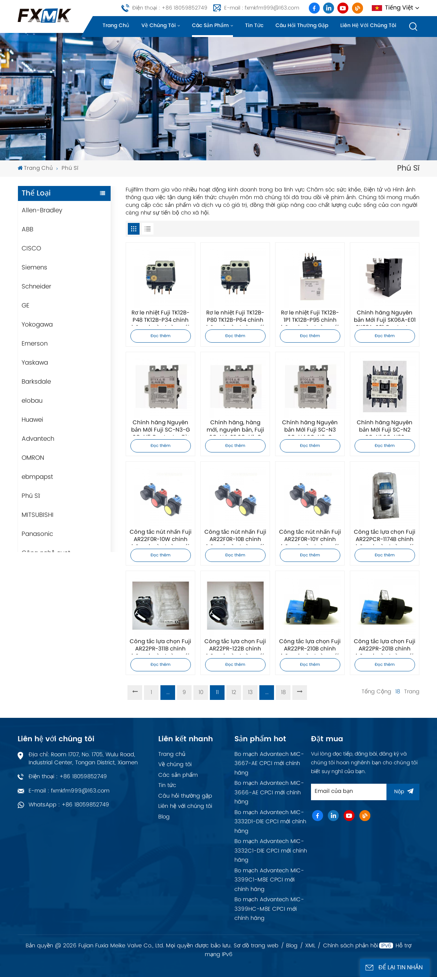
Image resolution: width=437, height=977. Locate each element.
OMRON (33, 458)
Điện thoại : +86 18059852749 (169, 8)
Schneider (36, 286)
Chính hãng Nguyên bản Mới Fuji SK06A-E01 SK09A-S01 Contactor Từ (385, 318)
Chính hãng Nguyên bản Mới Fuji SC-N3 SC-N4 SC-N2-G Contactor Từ (310, 427)
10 (201, 692)
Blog (164, 816)
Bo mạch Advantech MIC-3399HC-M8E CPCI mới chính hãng (269, 909)
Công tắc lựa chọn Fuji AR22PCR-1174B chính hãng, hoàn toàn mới (384, 537)
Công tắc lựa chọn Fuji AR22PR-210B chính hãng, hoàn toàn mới (310, 646)
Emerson (35, 344)
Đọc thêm (161, 336)
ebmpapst (37, 477)
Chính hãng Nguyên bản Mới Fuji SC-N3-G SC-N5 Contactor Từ (160, 427)
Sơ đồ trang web (256, 945)
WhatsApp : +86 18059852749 (69, 804)
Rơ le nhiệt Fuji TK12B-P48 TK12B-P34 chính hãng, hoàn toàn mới (160, 318)
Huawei (32, 420)
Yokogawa (37, 325)
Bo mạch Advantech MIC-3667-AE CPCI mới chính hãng (269, 764)
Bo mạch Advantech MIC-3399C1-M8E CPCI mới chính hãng (269, 880)
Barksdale (36, 382)
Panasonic (37, 534)
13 (250, 692)
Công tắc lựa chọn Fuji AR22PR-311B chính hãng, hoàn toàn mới (160, 646)
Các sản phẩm (210, 25)
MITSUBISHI (37, 515)
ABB (27, 229)
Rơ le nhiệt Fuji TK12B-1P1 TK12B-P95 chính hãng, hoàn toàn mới (310, 318)
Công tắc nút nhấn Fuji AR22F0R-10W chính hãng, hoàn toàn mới (161, 537)
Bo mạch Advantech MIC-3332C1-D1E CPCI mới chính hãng (270, 851)
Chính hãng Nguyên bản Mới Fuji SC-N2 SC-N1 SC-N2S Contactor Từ (384, 427)
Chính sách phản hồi (350, 945)
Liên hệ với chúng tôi (368, 25)
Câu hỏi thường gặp (301, 25)
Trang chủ (116, 25)
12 (234, 692)
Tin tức (254, 25)
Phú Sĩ (31, 496)
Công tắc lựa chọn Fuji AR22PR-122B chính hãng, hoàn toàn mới (235, 646)
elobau (32, 401)
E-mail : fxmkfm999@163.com (261, 8)
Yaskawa (35, 363)
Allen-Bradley (42, 210)
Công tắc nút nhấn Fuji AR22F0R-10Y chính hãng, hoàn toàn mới (310, 537)
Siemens (34, 267)
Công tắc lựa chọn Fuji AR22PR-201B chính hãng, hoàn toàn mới (384, 646)
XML (310, 945)
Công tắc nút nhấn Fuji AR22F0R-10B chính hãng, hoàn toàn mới (235, 537)
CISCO (31, 248)
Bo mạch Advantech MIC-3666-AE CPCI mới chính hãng (269, 792)
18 (283, 692)
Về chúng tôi (158, 25)
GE (25, 306)
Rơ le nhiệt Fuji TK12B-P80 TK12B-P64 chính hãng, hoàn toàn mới (235, 318)
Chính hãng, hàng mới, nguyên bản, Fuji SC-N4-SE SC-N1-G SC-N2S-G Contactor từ (235, 427)
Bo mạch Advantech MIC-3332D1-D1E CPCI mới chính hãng (270, 822)
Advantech (38, 439)
